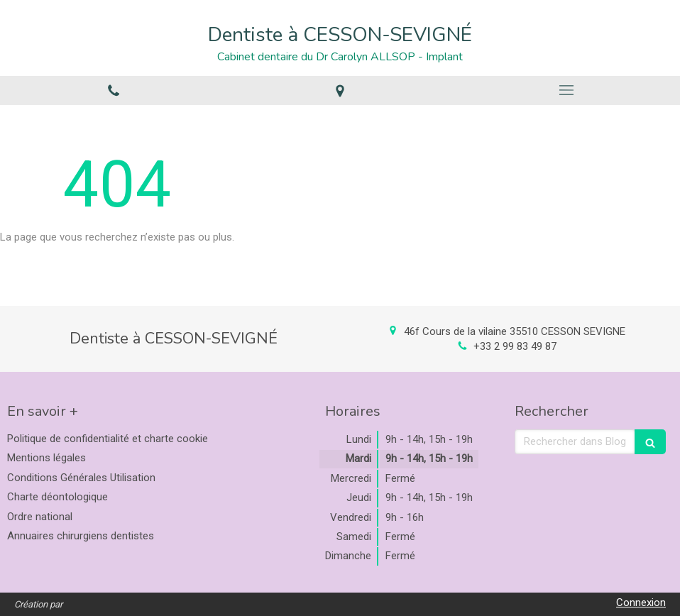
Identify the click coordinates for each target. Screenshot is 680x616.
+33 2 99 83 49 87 (514, 346)
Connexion (641, 602)
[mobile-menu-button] (567, 90)
